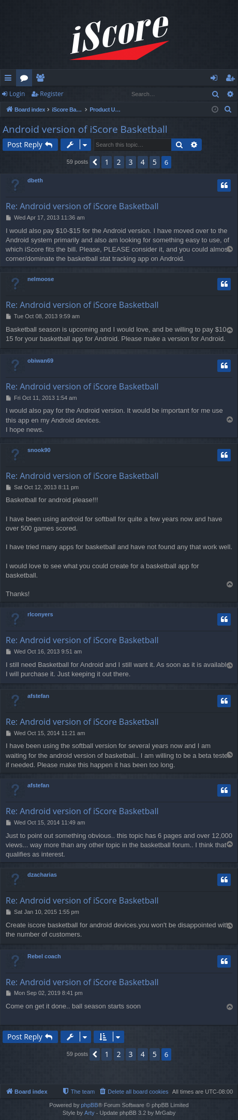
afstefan (38, 696)
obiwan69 (40, 360)
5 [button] (155, 162)
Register (51, 93)
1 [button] (107, 162)
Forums (26, 79)
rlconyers (40, 614)
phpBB (89, 1105)
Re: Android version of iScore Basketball (82, 206)
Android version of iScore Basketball (85, 129)
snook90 (39, 450)
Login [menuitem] (216, 79)
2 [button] (119, 162)
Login (17, 93)
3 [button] (131, 162)
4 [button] (143, 162)
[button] (95, 162)
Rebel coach (44, 956)
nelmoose (40, 279)
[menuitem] (228, 109)
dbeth (35, 180)
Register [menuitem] (232, 79)
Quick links (10, 79)
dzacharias (42, 875)
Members (42, 79)
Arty (89, 1113)
